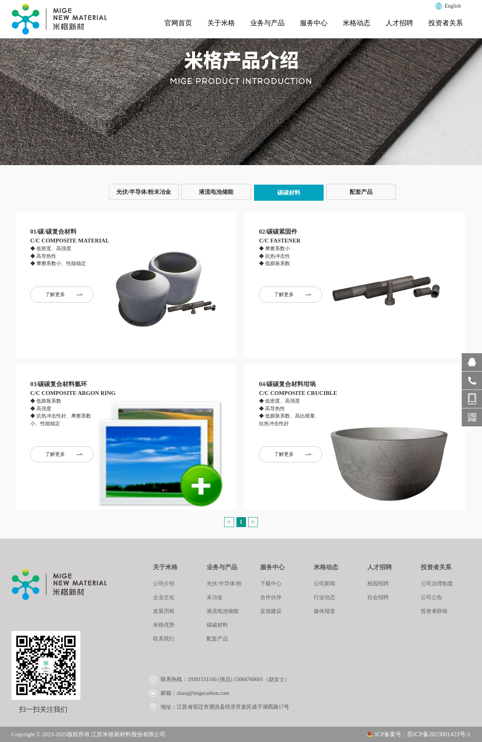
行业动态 (324, 597)
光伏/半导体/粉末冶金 (143, 192)
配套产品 (361, 192)
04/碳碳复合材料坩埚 (287, 384)
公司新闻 (324, 583)
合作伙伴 (271, 597)
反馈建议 (271, 611)
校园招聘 (378, 583)
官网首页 (178, 23)
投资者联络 (434, 611)
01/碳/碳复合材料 (53, 231)
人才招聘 (399, 23)
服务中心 (313, 23)
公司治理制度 (437, 583)
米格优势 (163, 625)
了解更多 (64, 294)
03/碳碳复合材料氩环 (58, 384)
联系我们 (163, 639)
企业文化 (163, 597)
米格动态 (356, 23)
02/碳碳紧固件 (278, 231)
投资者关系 (445, 23)
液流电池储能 (216, 192)
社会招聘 (378, 597)
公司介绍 (163, 583)
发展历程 (163, 611)
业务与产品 (267, 23)
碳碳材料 (288, 193)
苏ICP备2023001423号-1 (439, 734)
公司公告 (431, 597)
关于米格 (221, 23)
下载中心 (271, 583)
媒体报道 (324, 611)
